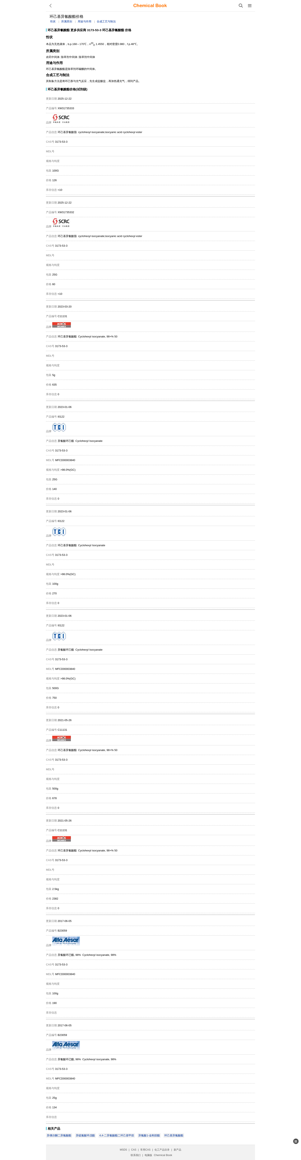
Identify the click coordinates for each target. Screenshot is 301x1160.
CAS (133, 1149)
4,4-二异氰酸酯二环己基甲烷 (116, 1135)
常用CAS (145, 1149)
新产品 (177, 1149)
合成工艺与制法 (106, 21)
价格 (128, 30)
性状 (53, 21)
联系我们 (136, 1155)
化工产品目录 (162, 1149)
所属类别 (66, 21)
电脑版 (148, 1155)
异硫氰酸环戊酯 (85, 1135)
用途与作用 (84, 21)
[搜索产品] (241, 5)
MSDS (123, 1149)
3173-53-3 (94, 30)
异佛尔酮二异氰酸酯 (59, 1135)
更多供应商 (78, 30)
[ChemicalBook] (150, 6)
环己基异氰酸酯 (59, 30)
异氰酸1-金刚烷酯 (149, 1135)
